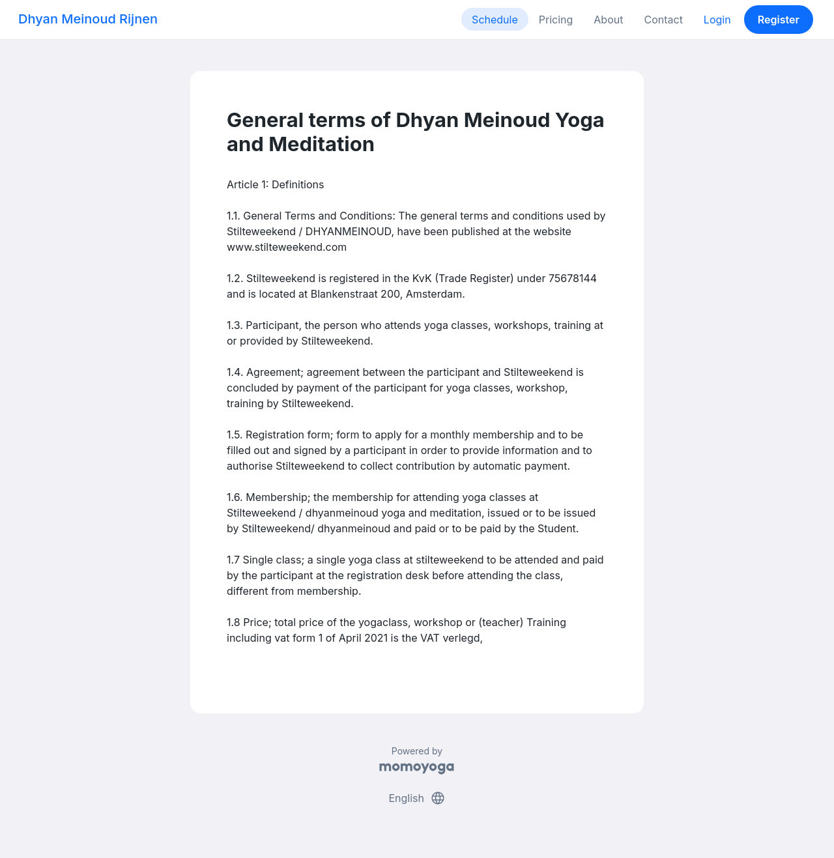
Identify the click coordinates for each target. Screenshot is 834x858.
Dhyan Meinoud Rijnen (88, 19)
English (416, 798)
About (608, 19)
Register (778, 19)
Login (717, 19)
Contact (663, 19)
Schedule (495, 19)
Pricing (556, 19)
